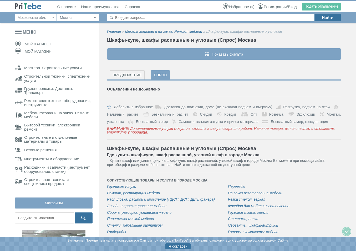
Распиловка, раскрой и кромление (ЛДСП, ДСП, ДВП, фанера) (161, 199)
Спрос (160, 75)
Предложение (127, 75)
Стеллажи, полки (243, 219)
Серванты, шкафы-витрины (253, 225)
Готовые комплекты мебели (253, 232)
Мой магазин (33, 51)
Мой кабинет (33, 44)
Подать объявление (321, 6)
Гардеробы (116, 232)
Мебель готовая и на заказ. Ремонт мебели (163, 31)
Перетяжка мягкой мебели (130, 219)
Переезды (236, 187)
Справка (132, 7)
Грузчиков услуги (121, 187)
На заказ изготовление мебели (255, 193)
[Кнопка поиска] (84, 217)
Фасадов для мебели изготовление (258, 206)
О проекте (66, 7)
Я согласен (178, 246)
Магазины (54, 203)
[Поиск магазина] (44, 217)
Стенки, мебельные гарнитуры (134, 225)
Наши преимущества (100, 7)
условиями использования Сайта (261, 240)
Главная (114, 31)
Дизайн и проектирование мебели (136, 206)
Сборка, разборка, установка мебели (139, 213)
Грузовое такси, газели (248, 213)
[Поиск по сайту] (210, 17)
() (238, 6)
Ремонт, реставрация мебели (133, 193)
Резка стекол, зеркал (246, 199)
